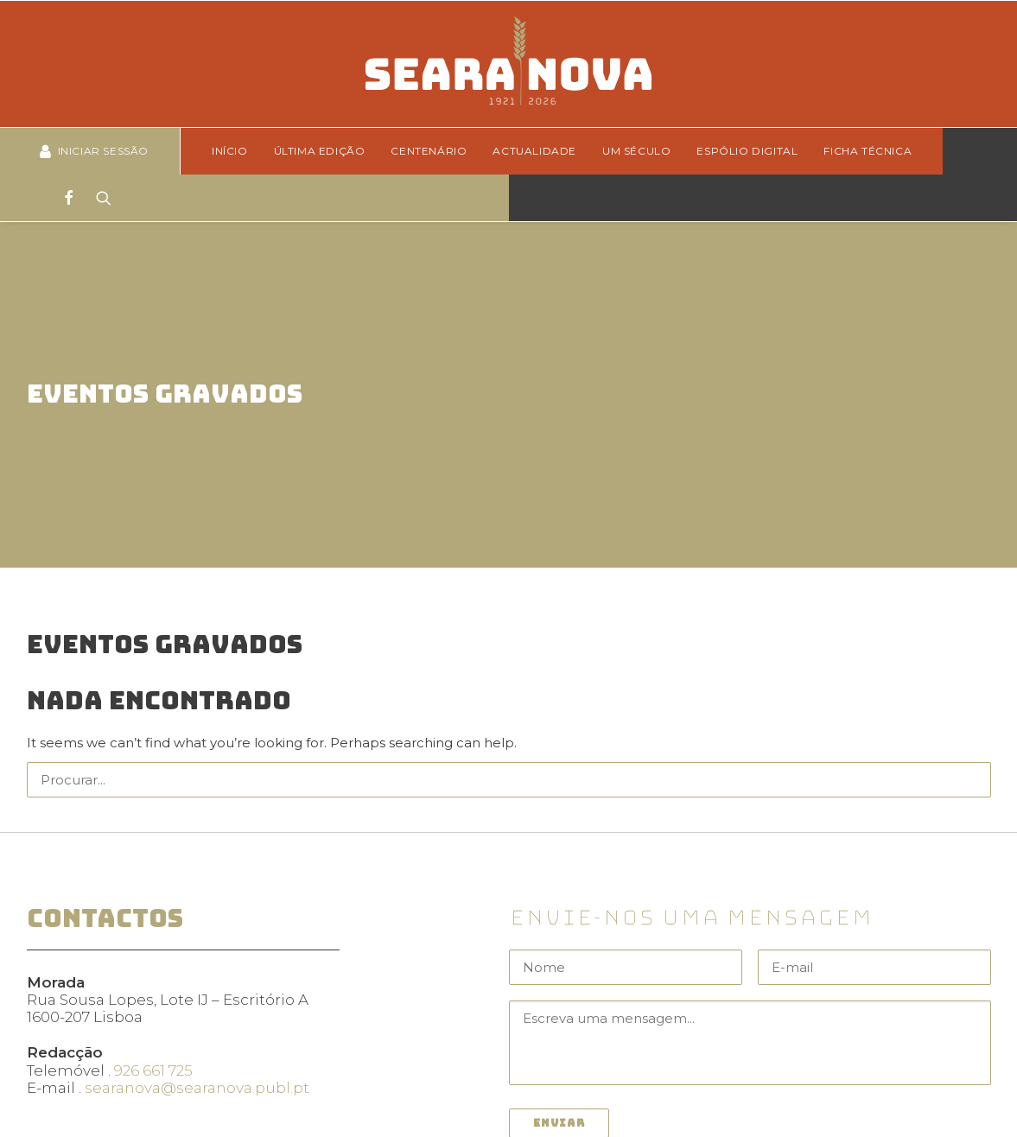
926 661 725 (153, 1015)
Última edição (319, 150)
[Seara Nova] (508, 63)
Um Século (636, 150)
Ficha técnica (867, 150)
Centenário (429, 150)
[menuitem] (235, 151)
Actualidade (534, 150)
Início (230, 150)
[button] (966, 723)
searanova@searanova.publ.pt (197, 1033)
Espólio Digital (747, 150)
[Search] (98, 198)
